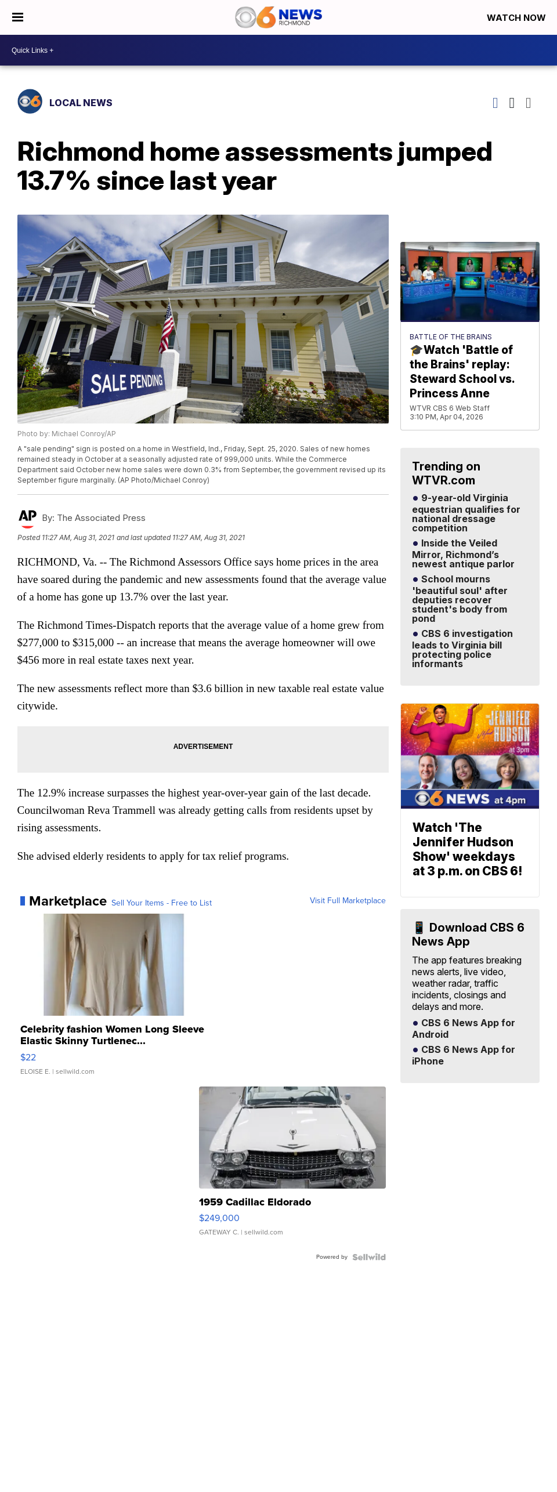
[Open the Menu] (18, 17)
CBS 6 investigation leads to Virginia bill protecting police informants (462, 649)
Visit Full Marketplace (348, 901)
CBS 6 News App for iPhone (463, 1056)
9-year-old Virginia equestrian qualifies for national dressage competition (466, 513)
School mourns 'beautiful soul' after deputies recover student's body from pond (460, 599)
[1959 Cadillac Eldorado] (292, 1167)
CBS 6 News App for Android (463, 1029)
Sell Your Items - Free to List (161, 903)
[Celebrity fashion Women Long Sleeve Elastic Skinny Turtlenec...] (113, 1000)
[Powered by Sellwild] (369, 1257)
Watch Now (517, 17)
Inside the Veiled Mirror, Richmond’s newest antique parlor (463, 554)
